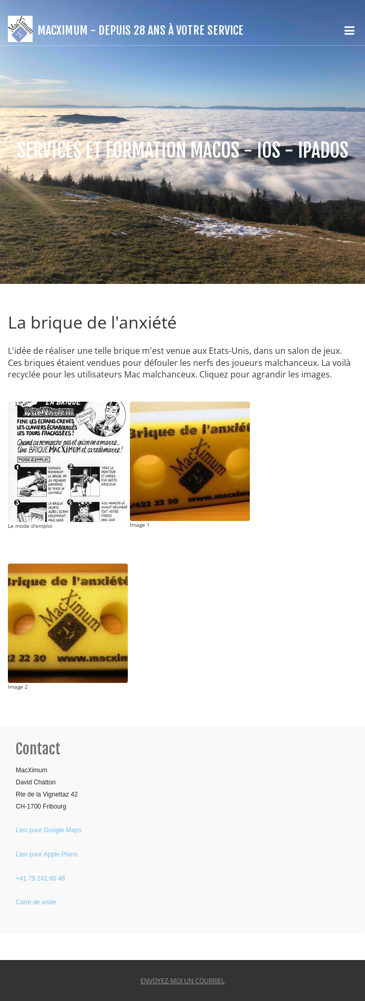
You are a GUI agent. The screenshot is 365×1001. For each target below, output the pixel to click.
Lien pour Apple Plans (46, 854)
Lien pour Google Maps (49, 830)
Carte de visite (36, 902)
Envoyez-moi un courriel (182, 980)
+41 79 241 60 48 (40, 878)
